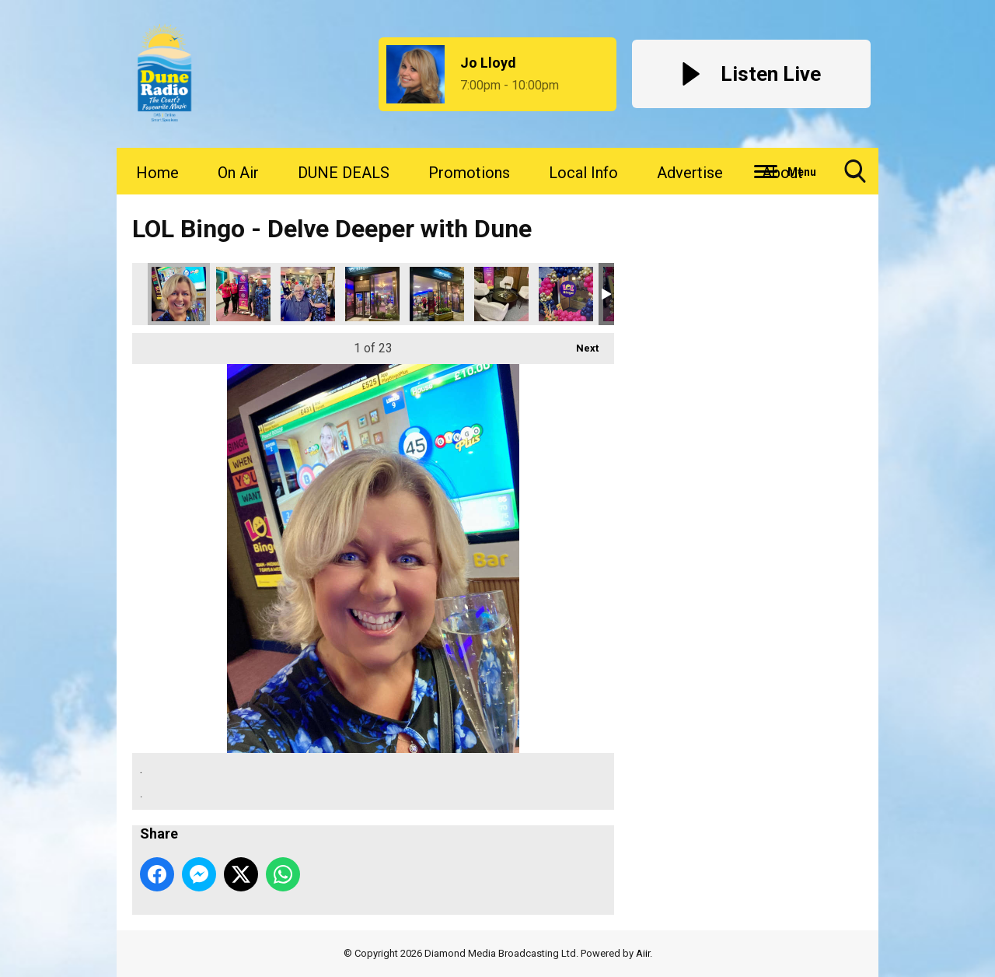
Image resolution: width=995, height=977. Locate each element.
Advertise (690, 172)
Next (579, 343)
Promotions (469, 172)
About (782, 172)
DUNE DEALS (343, 172)
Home (157, 172)
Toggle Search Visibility (855, 176)
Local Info (583, 172)
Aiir (643, 953)
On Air (238, 172)
